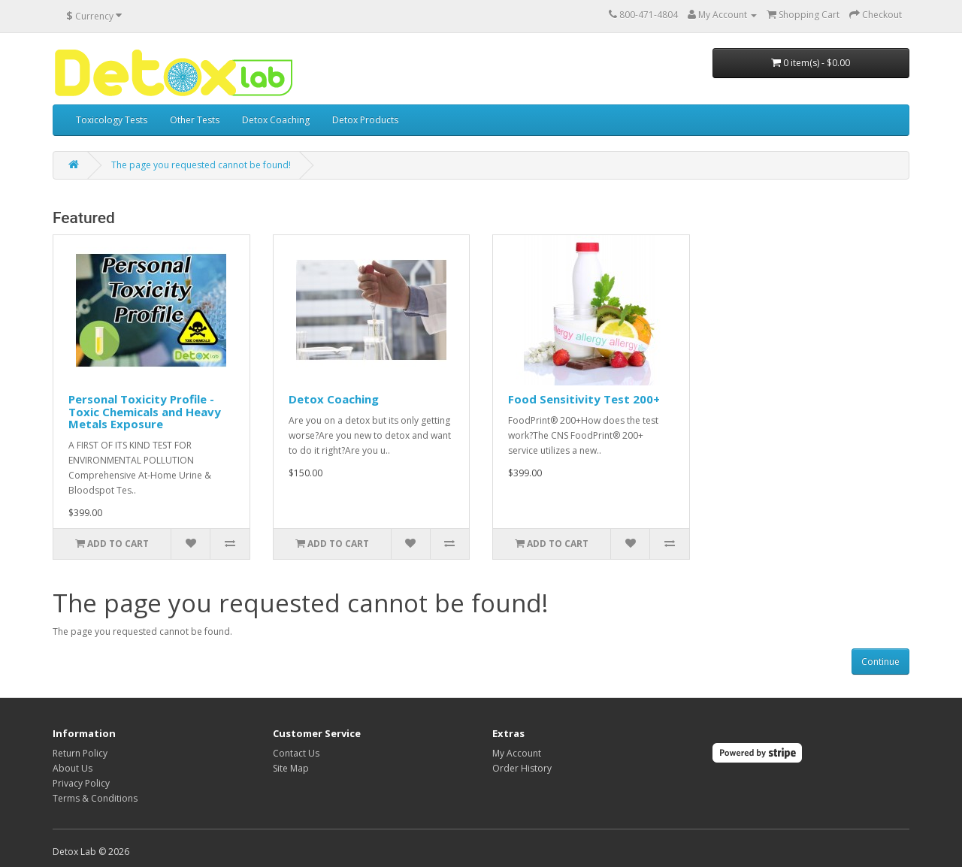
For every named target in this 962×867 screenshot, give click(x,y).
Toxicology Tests (111, 119)
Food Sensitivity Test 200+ (584, 398)
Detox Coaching (276, 119)
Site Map (291, 768)
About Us (72, 768)
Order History (522, 768)
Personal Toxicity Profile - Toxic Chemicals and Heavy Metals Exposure (144, 411)
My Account (516, 753)
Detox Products (365, 119)
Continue (880, 661)
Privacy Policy (81, 783)
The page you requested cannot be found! (201, 165)
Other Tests (194, 119)
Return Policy (80, 753)
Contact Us (296, 753)
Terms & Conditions (95, 798)
